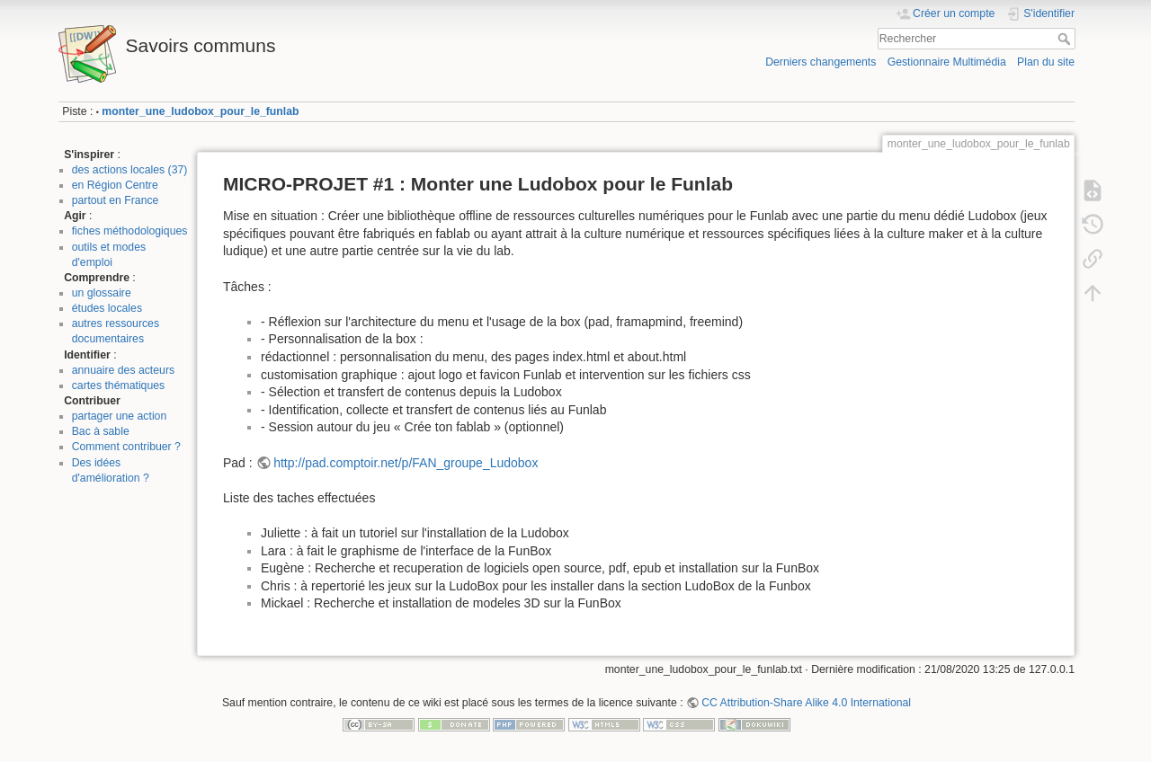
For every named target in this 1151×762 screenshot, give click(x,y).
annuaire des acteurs (123, 370)
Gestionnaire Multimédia (947, 62)
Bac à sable (100, 431)
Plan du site (1046, 62)
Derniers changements (820, 62)
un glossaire (101, 293)
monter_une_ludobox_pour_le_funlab (200, 111)
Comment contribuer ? (126, 446)
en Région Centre (115, 185)
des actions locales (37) (130, 170)
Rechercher (1066, 38)
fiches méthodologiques (130, 231)
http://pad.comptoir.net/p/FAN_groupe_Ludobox (405, 463)
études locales (107, 308)
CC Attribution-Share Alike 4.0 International (806, 702)
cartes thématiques (118, 385)
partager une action (119, 416)
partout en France (115, 200)
